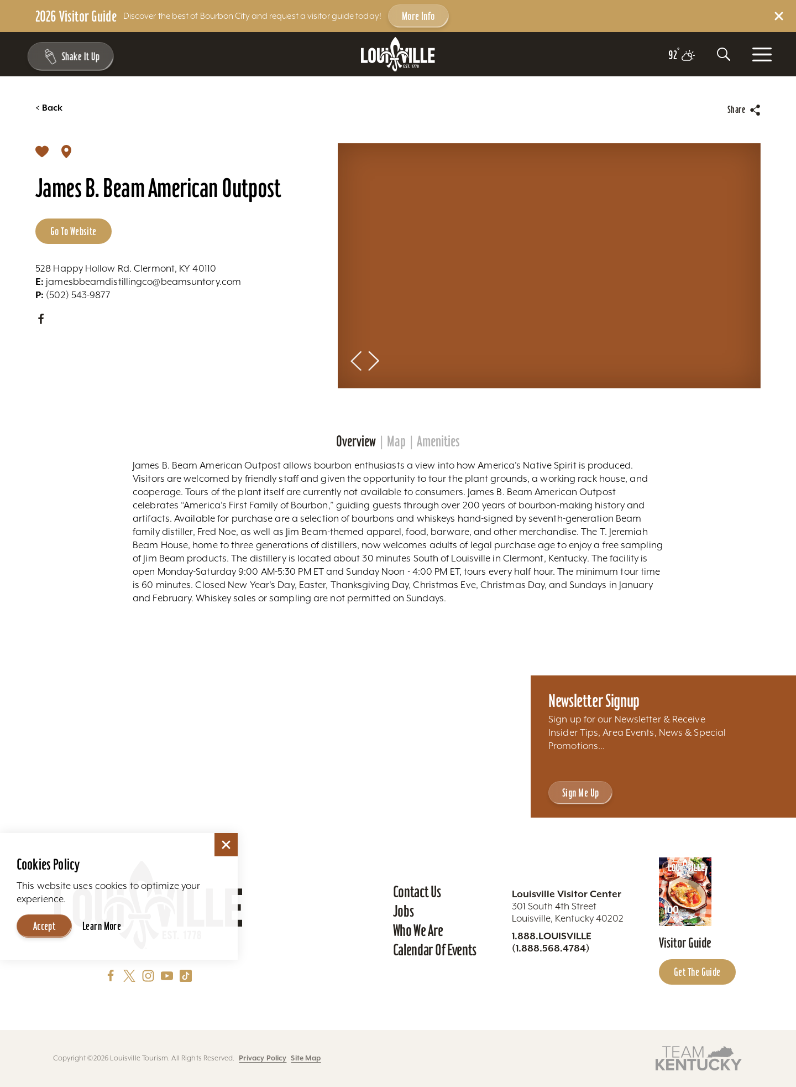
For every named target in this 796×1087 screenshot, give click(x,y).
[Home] (398, 54)
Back (48, 108)
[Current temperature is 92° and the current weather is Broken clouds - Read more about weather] (681, 55)
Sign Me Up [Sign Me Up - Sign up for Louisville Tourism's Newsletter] (580, 793)
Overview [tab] (356, 441)
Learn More (101, 926)
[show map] (66, 151)
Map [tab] (396, 441)
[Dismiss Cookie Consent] (226, 844)
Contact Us (417, 892)
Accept (44, 926)
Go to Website (73, 231)
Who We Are (418, 930)
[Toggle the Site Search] (723, 54)
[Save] (42, 151)
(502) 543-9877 (72, 295)
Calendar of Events (434, 950)
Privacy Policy (262, 1058)
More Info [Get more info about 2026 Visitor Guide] (418, 16)
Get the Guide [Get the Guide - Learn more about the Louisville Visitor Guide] (697, 972)
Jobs (403, 911)
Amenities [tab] (438, 441)
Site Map (306, 1058)
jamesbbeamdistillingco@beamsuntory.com (138, 281)
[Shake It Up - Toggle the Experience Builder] (67, 56)
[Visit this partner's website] (698, 1057)
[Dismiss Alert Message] (778, 16)
